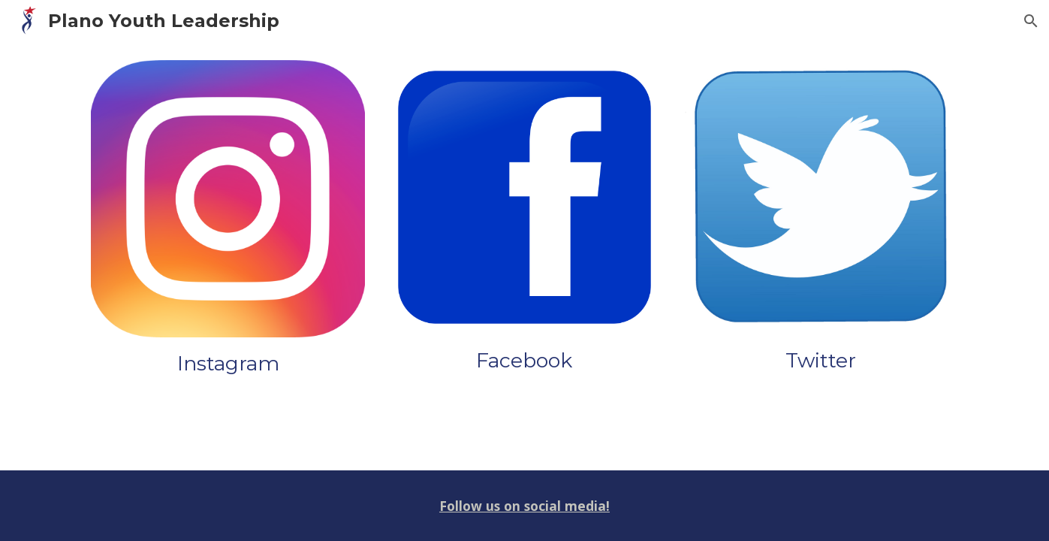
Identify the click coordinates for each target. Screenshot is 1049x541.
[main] (228, 363)
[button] (1031, 21)
